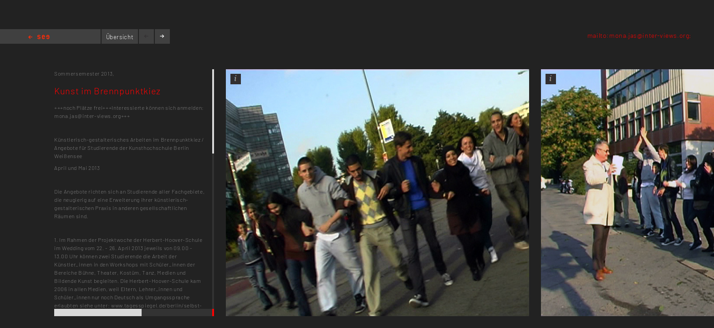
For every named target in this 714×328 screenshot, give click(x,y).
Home (39, 37)
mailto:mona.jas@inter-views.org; (639, 35)
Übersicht (120, 37)
